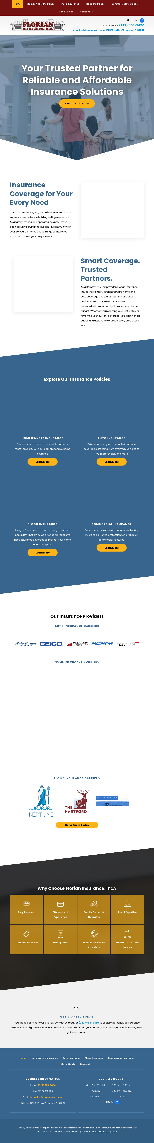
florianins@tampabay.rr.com (88, 30)
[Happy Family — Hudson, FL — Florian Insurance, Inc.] (42, 410)
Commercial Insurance (111, 524)
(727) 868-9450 (131, 25)
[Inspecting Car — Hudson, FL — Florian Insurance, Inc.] (111, 410)
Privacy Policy (111, 1131)
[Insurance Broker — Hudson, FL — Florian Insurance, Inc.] (112, 210)
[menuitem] (18, 4)
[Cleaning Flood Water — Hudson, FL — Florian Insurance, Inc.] (42, 496)
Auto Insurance (111, 438)
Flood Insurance (42, 524)
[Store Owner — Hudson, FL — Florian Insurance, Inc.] (111, 496)
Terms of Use (98, 1131)
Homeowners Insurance (42, 438)
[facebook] (142, 20)
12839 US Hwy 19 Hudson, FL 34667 (125, 30)
